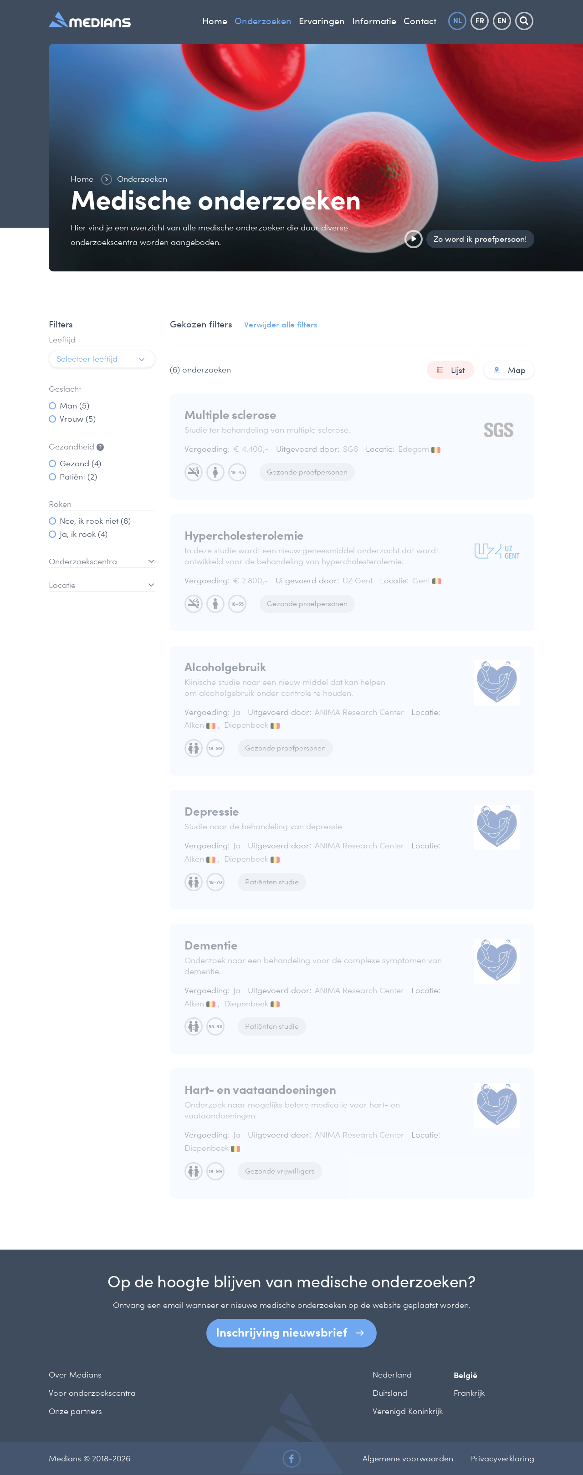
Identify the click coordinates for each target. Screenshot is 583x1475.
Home (214, 20)
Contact (420, 20)
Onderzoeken (263, 20)
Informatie (374, 20)
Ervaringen (322, 20)
